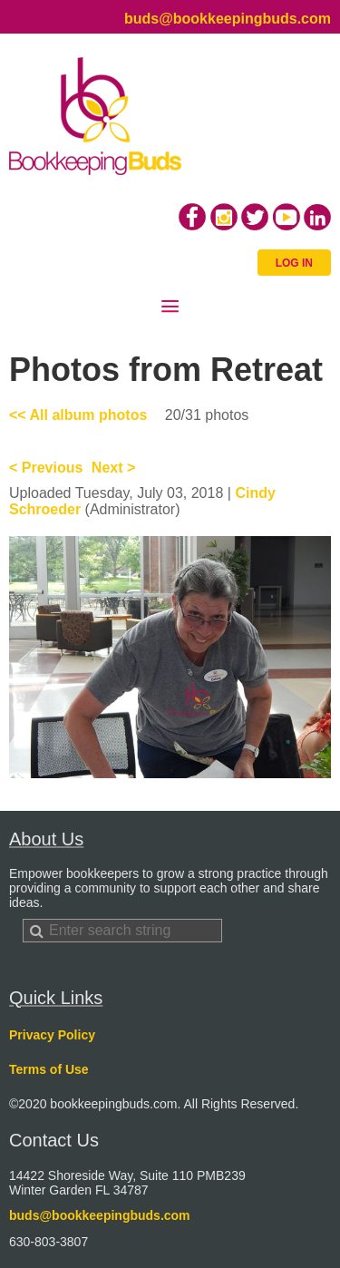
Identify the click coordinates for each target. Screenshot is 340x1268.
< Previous (46, 467)
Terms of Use (49, 1069)
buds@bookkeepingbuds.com (227, 18)
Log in (294, 263)
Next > (113, 467)
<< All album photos (78, 415)
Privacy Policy (52, 1035)
